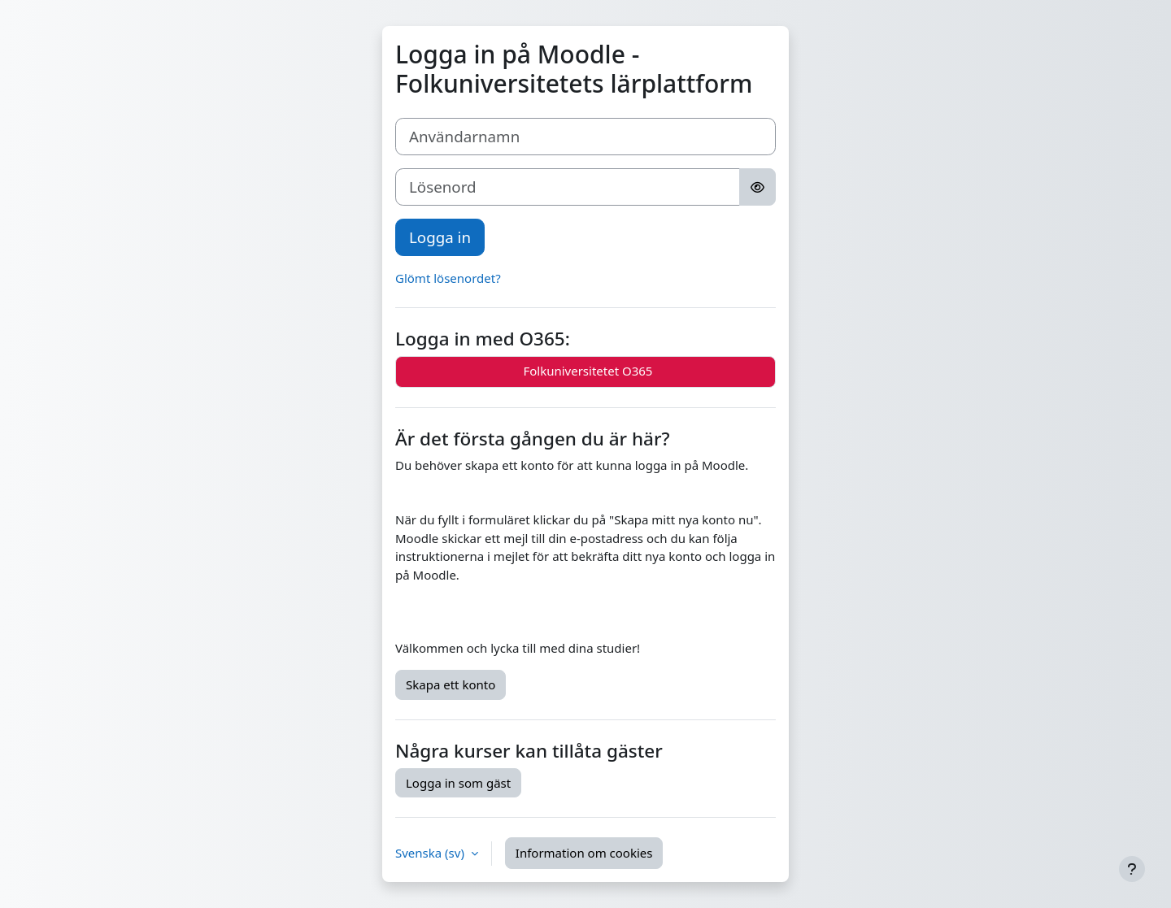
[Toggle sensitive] (757, 187)
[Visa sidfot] (1132, 869)
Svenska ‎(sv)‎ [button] (431, 853)
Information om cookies (584, 853)
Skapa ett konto (450, 684)
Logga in (440, 237)
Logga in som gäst (458, 783)
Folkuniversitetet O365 (586, 372)
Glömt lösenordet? (448, 278)
